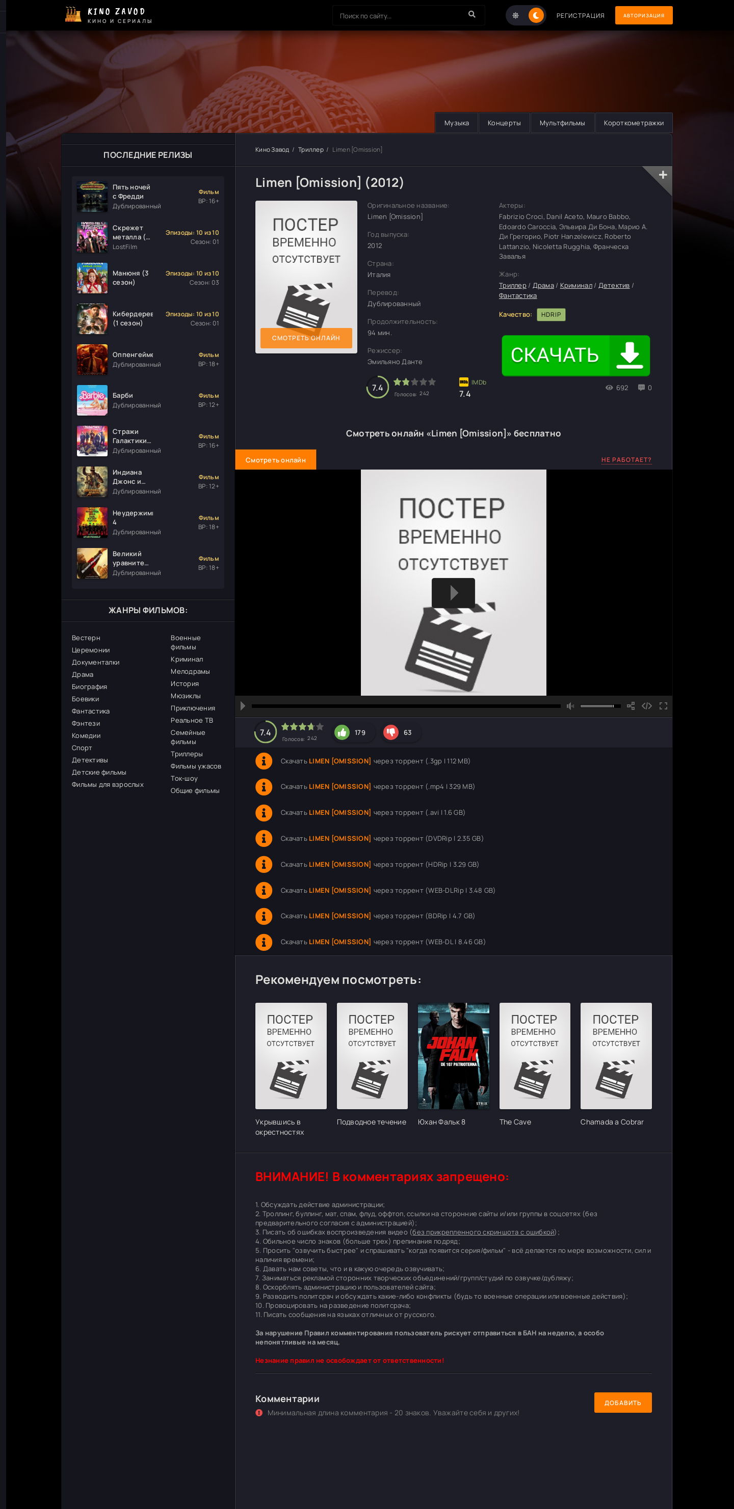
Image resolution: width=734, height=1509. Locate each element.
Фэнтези (86, 723)
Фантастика (91, 711)
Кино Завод (272, 149)
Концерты (497, 122)
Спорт (82, 747)
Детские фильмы (99, 772)
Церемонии (91, 649)
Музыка (447, 122)
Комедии (86, 735)
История (185, 683)
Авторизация (637, 15)
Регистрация (567, 15)
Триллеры (187, 753)
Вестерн (86, 637)
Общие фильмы (195, 790)
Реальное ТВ (192, 720)
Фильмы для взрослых (108, 784)
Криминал (187, 659)
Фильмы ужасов (196, 766)
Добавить (623, 1402)
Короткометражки (632, 122)
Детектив (614, 285)
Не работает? (626, 459)
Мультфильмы (558, 122)
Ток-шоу (184, 778)
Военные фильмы (186, 642)
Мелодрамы (190, 671)
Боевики (85, 698)
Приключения (193, 707)
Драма (82, 674)
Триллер (311, 149)
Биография (89, 686)
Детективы (90, 759)
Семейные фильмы (188, 737)
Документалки (95, 662)
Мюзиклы (186, 695)
